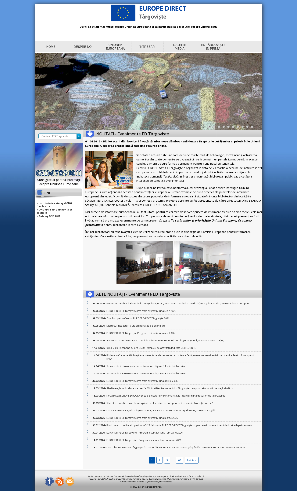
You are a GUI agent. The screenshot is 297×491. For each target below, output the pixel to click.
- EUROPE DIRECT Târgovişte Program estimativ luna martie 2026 (142, 418)
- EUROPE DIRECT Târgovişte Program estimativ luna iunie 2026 (141, 311)
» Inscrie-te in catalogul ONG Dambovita (54, 205)
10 (253, 128)
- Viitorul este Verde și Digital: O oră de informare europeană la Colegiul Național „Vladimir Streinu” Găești (165, 340)
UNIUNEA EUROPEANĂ (115, 46)
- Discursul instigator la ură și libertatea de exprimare (136, 325)
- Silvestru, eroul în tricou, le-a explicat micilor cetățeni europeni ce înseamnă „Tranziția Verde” (159, 403)
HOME (50, 46)
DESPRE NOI (83, 46)
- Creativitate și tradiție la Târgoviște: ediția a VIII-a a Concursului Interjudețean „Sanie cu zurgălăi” (161, 410)
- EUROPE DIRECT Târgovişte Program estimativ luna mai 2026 (140, 333)
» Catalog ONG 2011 (48, 216)
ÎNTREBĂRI (147, 46)
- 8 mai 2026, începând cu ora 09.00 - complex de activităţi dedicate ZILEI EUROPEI (151, 348)
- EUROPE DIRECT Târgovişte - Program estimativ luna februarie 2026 (144, 432)
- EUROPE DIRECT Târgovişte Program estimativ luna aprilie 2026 (141, 381)
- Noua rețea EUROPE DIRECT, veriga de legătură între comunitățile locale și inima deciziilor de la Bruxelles (165, 395)
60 (179, 460)
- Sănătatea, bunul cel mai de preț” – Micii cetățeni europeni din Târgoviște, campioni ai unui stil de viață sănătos (169, 388)
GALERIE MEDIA (179, 46)
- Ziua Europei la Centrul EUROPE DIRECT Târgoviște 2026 (137, 318)
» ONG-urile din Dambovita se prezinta (55, 211)
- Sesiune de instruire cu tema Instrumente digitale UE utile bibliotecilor (146, 366)
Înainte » (191, 460)
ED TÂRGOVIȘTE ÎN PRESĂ (213, 46)
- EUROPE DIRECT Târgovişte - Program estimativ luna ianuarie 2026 (143, 440)
